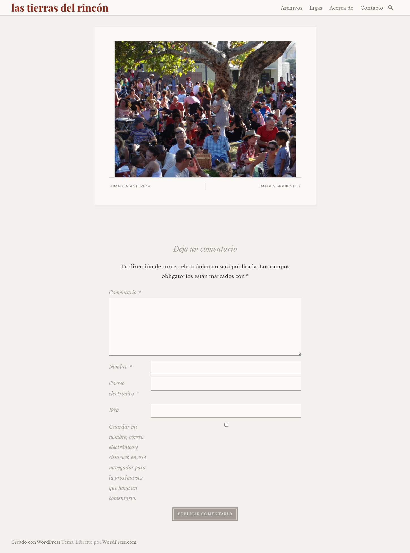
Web (114, 410)
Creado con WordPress (35, 542)
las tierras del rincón (59, 7)
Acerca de (341, 8)
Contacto (371, 8)
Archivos (291, 8)
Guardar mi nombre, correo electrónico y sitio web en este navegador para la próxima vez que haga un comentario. (127, 462)
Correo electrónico (123, 388)
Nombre (120, 367)
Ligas (316, 8)
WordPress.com (119, 542)
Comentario (125, 293)
